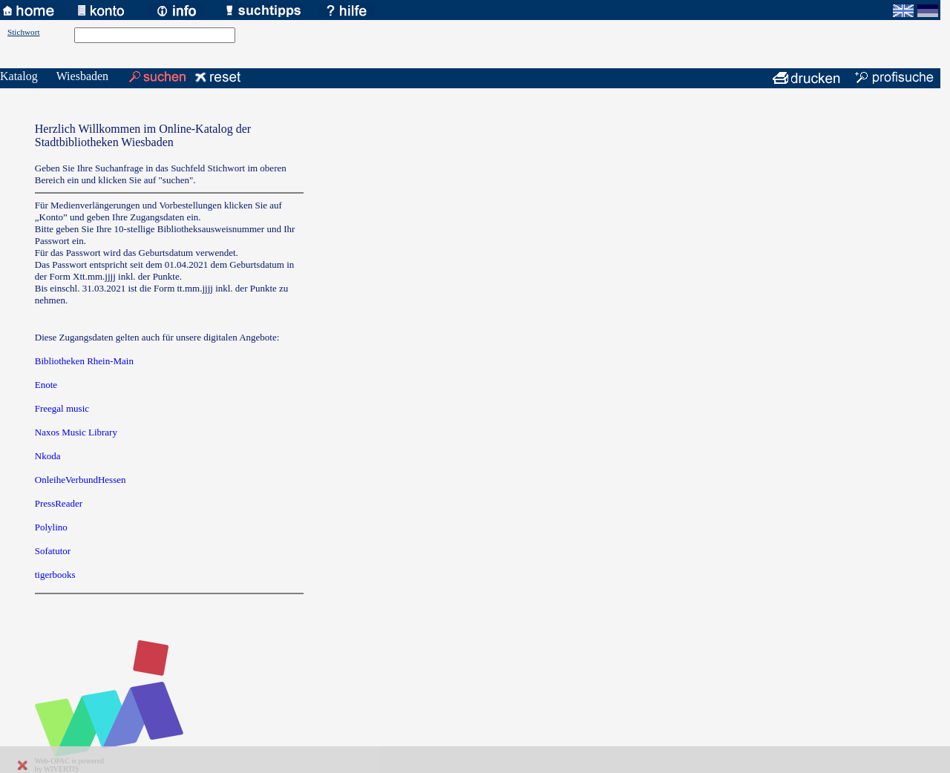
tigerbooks (55, 574)
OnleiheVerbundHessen (80, 479)
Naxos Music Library (76, 432)
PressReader (58, 503)
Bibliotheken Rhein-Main (84, 360)
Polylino (51, 527)
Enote (46, 384)
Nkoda (48, 455)
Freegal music (62, 408)
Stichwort (23, 31)
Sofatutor (53, 550)
